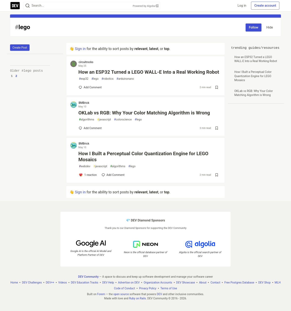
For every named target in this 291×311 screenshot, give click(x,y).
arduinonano (125, 79)
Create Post (19, 47)
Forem (101, 294)
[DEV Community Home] (15, 6)
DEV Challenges (32, 282)
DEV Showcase (185, 282)
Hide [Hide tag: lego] (269, 27)
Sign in (80, 49)
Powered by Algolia (145, 5)
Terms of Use (168, 288)
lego (94, 79)
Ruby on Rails (137, 298)
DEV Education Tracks (84, 282)
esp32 (83, 79)
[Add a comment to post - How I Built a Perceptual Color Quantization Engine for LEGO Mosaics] (87, 174)
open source (121, 294)
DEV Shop (264, 282)
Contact (215, 282)
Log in (242, 5)
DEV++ (50, 282)
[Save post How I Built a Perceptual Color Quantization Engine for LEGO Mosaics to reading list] (217, 175)
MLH (278, 282)
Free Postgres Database (239, 282)
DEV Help (108, 282)
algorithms (86, 119)
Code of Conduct (124, 288)
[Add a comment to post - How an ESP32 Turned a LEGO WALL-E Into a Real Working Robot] (90, 87)
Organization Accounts (158, 282)
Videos (62, 282)
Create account (265, 5)
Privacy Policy (147, 288)
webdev (84, 166)
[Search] (28, 5)
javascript (104, 119)
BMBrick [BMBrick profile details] (84, 102)
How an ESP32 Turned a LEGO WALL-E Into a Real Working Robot (148, 72)
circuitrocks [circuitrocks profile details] (86, 62)
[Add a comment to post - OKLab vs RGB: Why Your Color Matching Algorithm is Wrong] (90, 128)
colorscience (123, 119)
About (202, 282)
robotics (107, 79)
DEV (159, 294)
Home (14, 282)
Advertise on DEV (129, 282)
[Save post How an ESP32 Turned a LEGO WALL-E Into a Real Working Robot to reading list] (217, 87)
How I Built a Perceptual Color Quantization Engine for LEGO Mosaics (143, 156)
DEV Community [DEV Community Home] (88, 276)
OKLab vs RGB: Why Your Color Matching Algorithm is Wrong (144, 113)
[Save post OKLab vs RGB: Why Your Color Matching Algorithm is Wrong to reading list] (217, 128)
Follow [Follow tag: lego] (253, 27)
